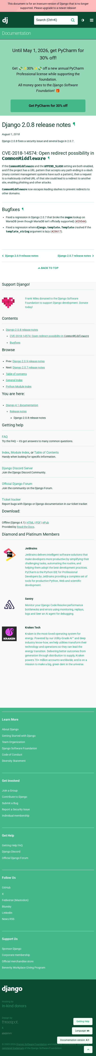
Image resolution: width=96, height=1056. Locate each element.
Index (5, 452)
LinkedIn (7, 912)
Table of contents (16, 373)
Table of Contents (46, 452)
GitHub (6, 887)
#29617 (56, 231)
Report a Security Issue (16, 809)
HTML (30, 522)
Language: (82, 1030)
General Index (14, 380)
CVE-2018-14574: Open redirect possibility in (49, 336)
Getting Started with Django (19, 735)
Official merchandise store (17, 961)
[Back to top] (88, 1049)
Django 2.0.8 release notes (22, 329)
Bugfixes (15, 342)
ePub (46, 522)
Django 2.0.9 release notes (20, 255)
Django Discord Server (17, 468)
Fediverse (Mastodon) (15, 900)
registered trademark (13, 1048)
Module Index (20, 452)
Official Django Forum (17, 484)
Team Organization (13, 742)
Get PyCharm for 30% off (48, 106)
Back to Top (48, 268)
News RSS (8, 919)
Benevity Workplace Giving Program (23, 967)
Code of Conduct (12, 754)
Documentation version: (74, 1040)
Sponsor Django (11, 948)
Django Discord (11, 851)
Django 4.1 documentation (22, 405)
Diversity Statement (14, 760)
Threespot (11, 1022)
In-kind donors (14, 1006)
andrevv (11, 1033)
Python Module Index (18, 386)
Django (5, 20)
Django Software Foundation (19, 748)
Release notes (18, 411)
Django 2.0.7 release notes (76, 255)
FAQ (5, 437)
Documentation (16, 33)
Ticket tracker (11, 499)
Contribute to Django (14, 796)
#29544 (80, 221)
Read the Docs (25, 526)
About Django (10, 729)
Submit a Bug (10, 803)
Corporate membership (16, 955)
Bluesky (6, 906)
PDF (38, 522)
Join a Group (10, 790)
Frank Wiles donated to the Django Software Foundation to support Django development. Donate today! (56, 303)
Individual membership (15, 815)
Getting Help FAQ (12, 845)
